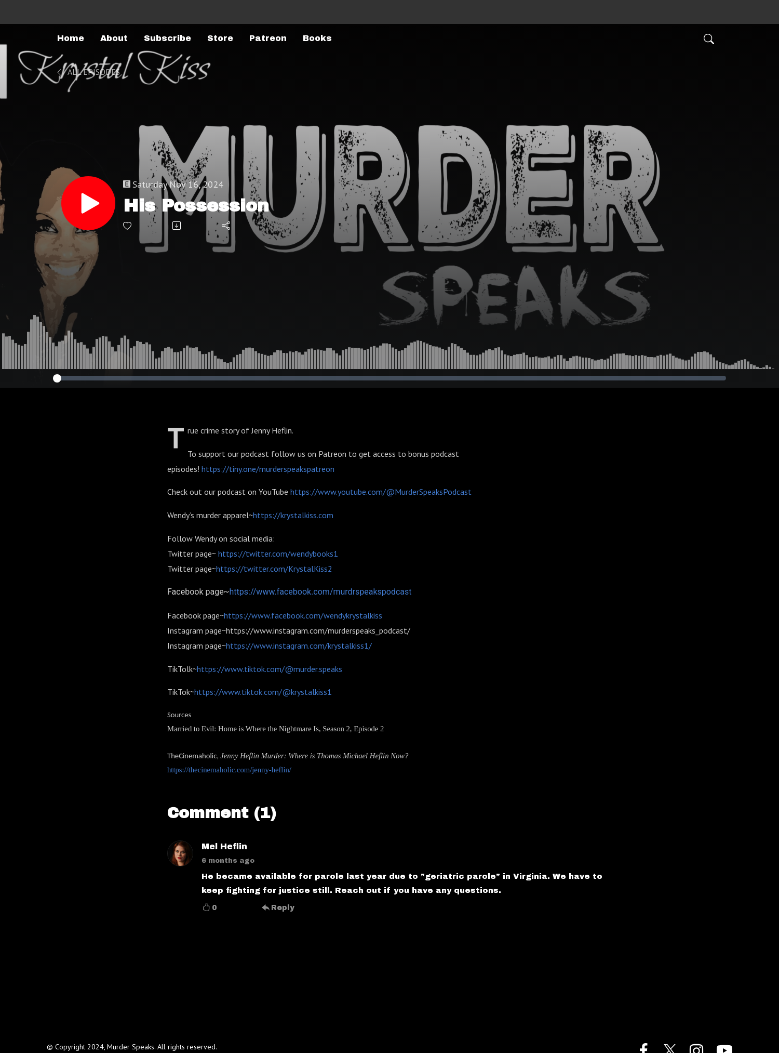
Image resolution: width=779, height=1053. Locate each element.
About (114, 38)
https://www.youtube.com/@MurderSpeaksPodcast (381, 491)
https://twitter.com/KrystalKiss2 (274, 568)
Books (317, 38)
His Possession (196, 205)
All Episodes (87, 72)
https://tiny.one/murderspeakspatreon (268, 469)
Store (220, 38)
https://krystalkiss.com (293, 515)
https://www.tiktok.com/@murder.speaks (269, 669)
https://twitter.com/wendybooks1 (278, 553)
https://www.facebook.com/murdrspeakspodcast (321, 592)
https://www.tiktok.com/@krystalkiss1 (263, 692)
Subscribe (167, 38)
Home (70, 38)
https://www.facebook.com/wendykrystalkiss (303, 615)
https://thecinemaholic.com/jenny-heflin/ (229, 770)
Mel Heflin (224, 846)
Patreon (268, 38)
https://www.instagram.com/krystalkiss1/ (299, 645)
